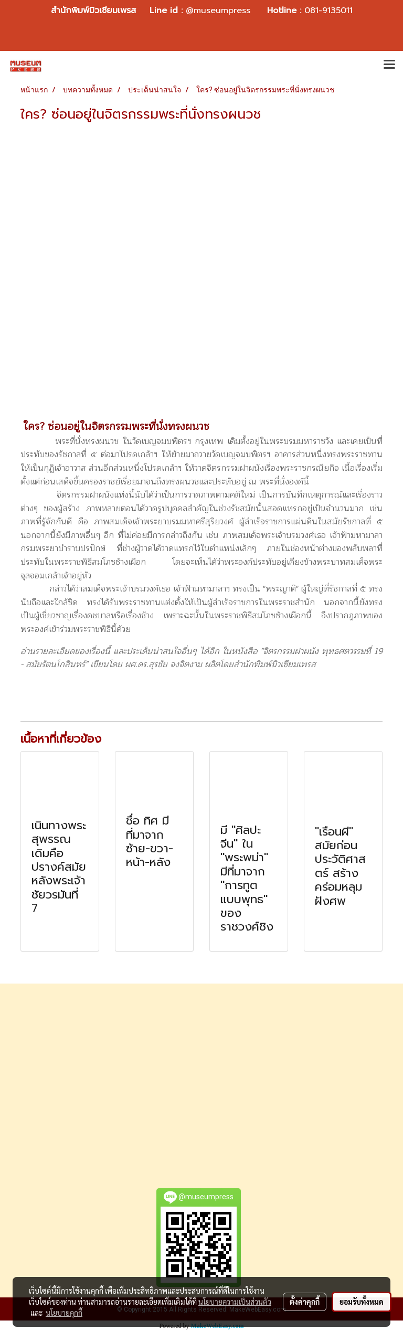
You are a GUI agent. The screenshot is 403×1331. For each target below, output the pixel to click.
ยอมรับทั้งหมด (362, 1301)
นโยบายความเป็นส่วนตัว (234, 1301)
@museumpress (218, 10)
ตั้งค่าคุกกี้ (305, 1301)
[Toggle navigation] (389, 65)
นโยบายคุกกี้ (64, 1312)
